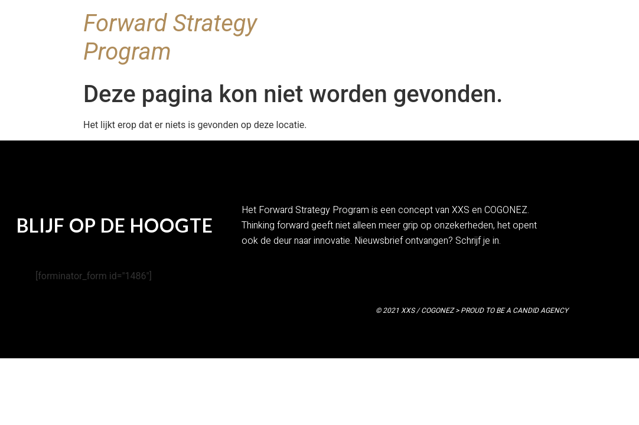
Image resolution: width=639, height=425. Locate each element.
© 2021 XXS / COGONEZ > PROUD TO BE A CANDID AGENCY (472, 310)
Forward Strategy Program (170, 37)
